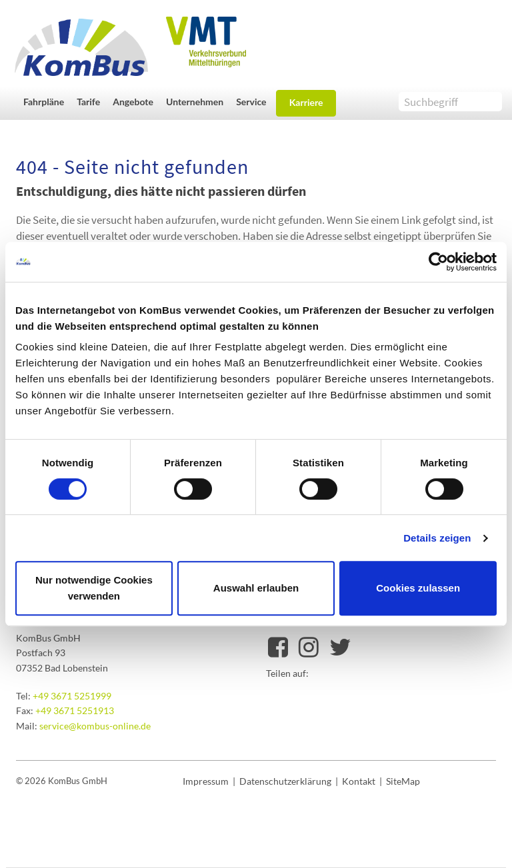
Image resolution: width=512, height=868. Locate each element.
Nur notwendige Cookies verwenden (94, 588)
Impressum (206, 781)
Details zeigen (437, 538)
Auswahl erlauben (256, 588)
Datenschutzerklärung (285, 781)
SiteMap (403, 781)
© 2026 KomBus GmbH (61, 780)
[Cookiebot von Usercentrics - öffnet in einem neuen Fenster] (438, 262)
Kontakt (358, 781)
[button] (46, 102)
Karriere (306, 102)
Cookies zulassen (418, 588)
